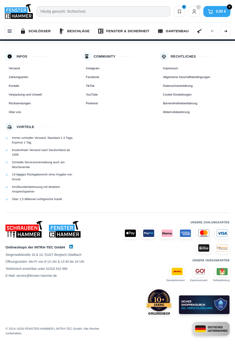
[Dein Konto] (194, 11)
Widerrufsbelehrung (176, 112)
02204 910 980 (56, 269)
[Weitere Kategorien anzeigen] (225, 31)
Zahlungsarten (18, 77)
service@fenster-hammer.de (36, 275)
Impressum (170, 68)
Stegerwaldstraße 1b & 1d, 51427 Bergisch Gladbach (43, 255)
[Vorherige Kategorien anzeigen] (212, 31)
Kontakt (14, 85)
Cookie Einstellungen (177, 94)
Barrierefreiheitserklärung (180, 103)
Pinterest (92, 103)
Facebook (92, 77)
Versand (14, 68)
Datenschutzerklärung (178, 85)
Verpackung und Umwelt (25, 94)
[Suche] (103, 11)
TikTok (90, 85)
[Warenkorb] (216, 11)
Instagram (92, 68)
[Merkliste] (179, 11)
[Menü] (10, 31)
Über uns (15, 112)
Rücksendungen (20, 103)
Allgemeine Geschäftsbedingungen (186, 77)
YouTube (92, 94)
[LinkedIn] (71, 246)
